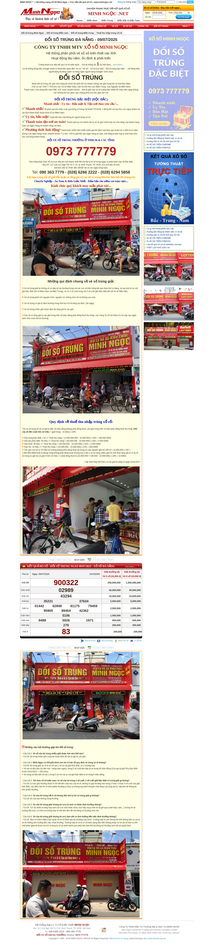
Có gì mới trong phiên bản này (160, 135)
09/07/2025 (43, 574)
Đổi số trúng (105, 641)
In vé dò (135, 641)
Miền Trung (107, 20)
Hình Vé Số (121, 641)
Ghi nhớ (181, 2)
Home (80, 20)
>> (98, 560)
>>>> (110, 560)
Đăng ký (122, 2)
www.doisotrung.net (157, 938)
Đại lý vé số (88, 641)
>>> (103, 560)
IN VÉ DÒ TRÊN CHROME (159, 144)
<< (64, 560)
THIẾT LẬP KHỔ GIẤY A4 (158, 247)
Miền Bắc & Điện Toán (128, 20)
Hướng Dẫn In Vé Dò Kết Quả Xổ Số (163, 141)
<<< (58, 560)
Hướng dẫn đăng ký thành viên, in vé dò (164, 138)
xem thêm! (117, 65)
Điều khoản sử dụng (119, 938)
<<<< (51, 560)
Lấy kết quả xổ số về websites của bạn (164, 244)
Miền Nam (92, 20)
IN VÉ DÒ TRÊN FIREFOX (159, 148)
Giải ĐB (25, 582)
